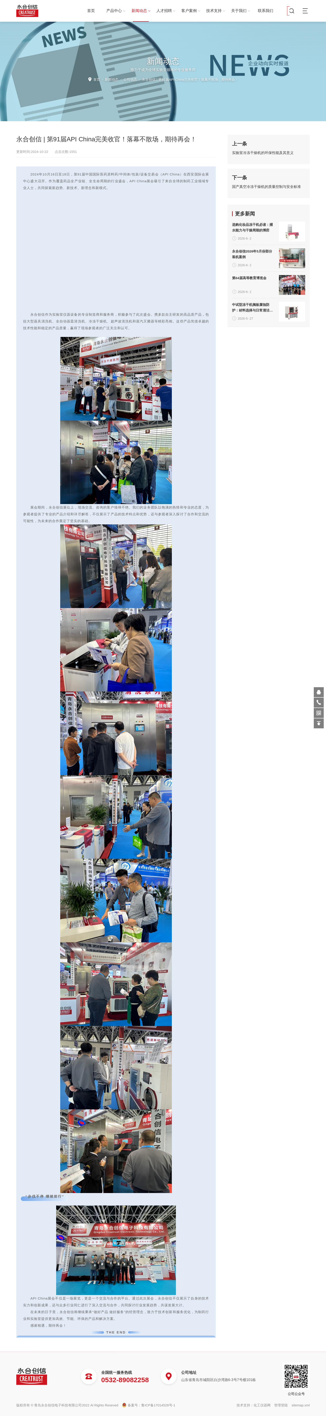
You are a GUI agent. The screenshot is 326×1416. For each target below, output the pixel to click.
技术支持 (215, 11)
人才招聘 (165, 11)
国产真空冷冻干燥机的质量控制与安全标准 (266, 187)
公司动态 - (180, 79)
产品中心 (115, 11)
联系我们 (265, 11)
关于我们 (240, 11)
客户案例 (190, 11)
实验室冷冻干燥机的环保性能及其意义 (263, 153)
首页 (91, 11)
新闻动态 (141, 11)
